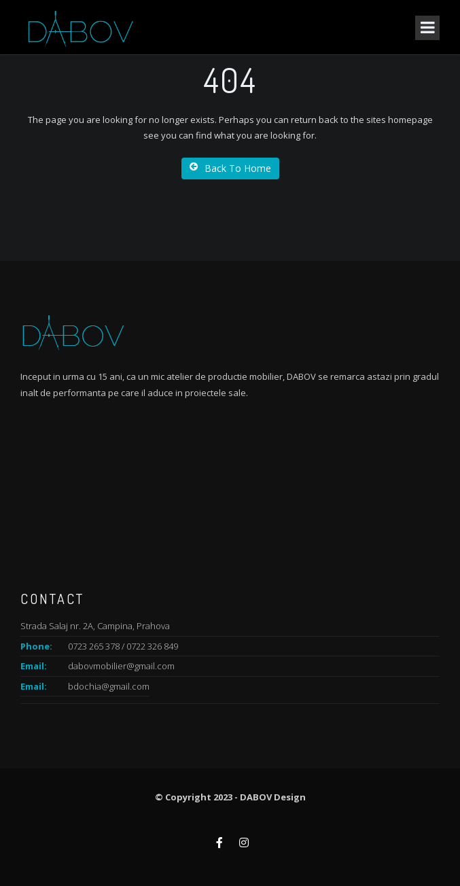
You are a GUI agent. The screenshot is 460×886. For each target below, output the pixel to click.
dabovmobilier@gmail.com (121, 666)
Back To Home (230, 168)
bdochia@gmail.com (108, 686)
